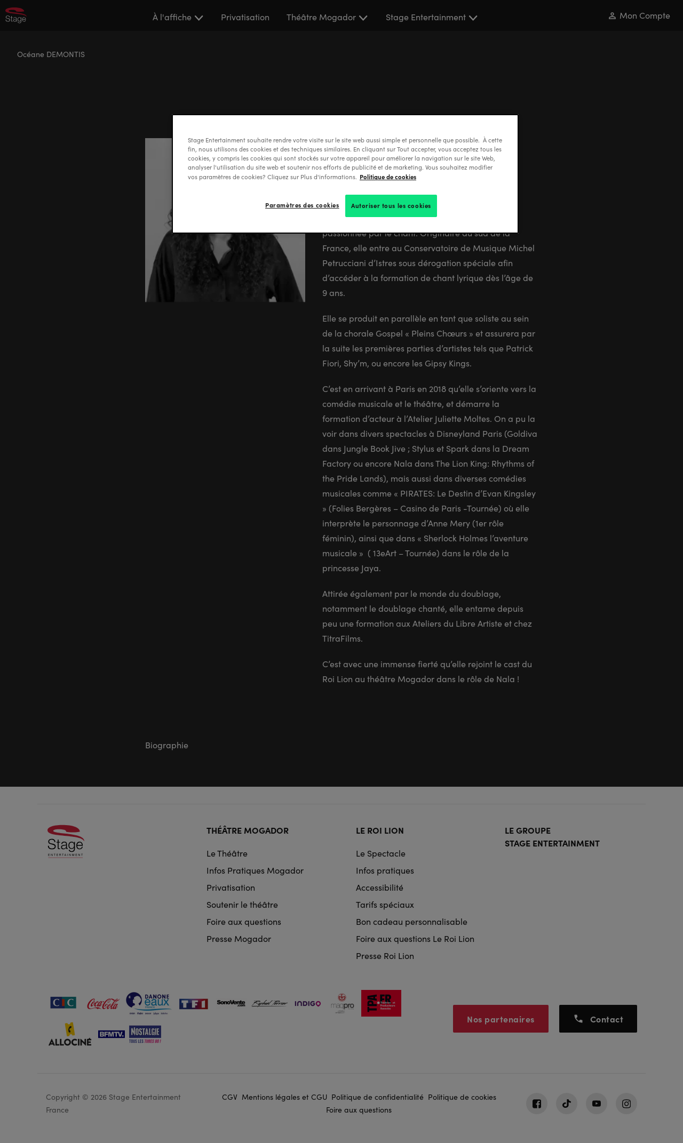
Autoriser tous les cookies (391, 205)
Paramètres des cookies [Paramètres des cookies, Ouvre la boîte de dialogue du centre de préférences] (302, 205)
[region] (345, 173)
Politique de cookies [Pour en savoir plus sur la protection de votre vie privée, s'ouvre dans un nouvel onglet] (388, 176)
